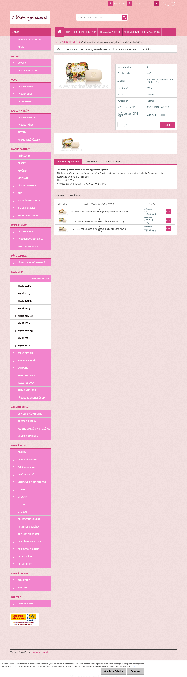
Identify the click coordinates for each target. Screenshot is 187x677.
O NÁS (68, 31)
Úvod (56, 42)
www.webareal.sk (42, 652)
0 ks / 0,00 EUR (167, 2)
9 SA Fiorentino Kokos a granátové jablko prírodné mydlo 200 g (99, 229)
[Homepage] (60, 32)
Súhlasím (135, 671)
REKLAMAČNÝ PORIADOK (110, 31)
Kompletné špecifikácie (68, 161)
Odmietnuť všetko (113, 671)
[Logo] (30, 17)
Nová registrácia (141, 3)
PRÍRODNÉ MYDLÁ (70, 42)
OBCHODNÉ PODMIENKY (85, 31)
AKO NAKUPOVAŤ (131, 31)
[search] (124, 17)
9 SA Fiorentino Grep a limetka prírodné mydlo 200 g (99, 220)
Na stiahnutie (92, 161)
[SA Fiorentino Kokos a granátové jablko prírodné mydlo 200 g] (70, 135)
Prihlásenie (119, 3)
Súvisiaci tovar (113, 161)
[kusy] (121, 124)
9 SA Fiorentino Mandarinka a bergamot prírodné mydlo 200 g (99, 211)
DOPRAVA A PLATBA (151, 31)
